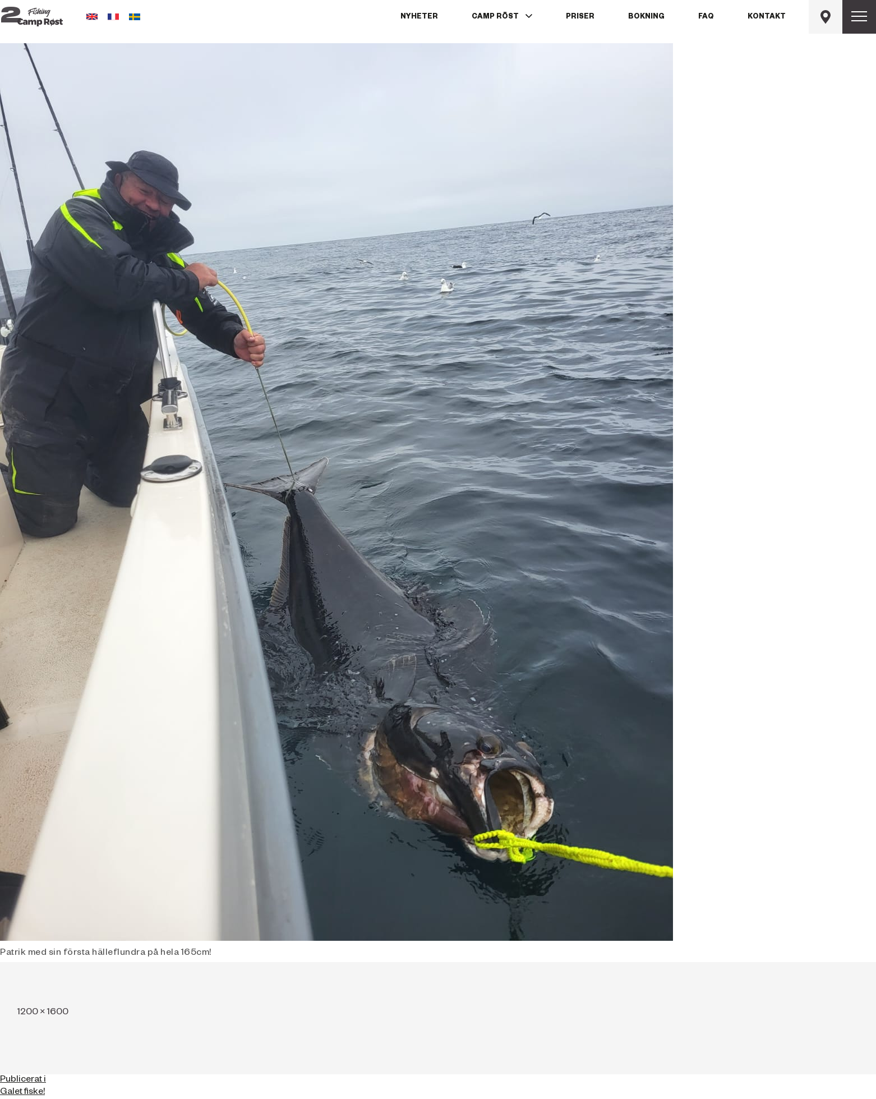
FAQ (706, 17)
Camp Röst (495, 17)
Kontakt (767, 17)
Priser (580, 17)
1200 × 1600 (42, 1013)
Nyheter (419, 17)
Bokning (646, 17)
